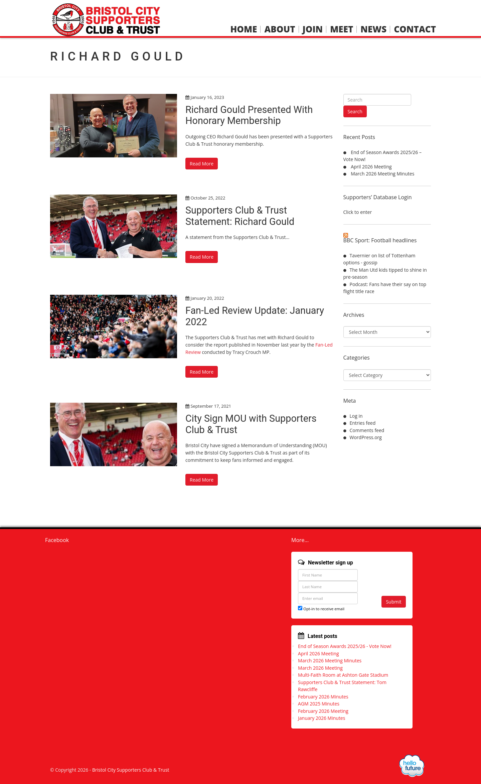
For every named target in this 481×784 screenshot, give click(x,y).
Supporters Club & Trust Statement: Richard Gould (242, 215)
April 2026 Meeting (371, 166)
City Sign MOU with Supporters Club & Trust (253, 422)
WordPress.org (366, 437)
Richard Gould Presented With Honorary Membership (251, 115)
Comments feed (367, 430)
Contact (415, 29)
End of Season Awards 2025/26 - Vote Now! (344, 645)
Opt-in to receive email (321, 607)
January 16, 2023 (207, 97)
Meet (341, 29)
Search (355, 111)
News (373, 29)
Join (313, 29)
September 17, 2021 (210, 405)
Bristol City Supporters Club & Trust (130, 768)
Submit (393, 600)
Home (243, 29)
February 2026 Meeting (323, 709)
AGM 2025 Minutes (318, 702)
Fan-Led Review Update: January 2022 (257, 315)
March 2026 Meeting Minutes (382, 173)
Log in (356, 416)
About (279, 29)
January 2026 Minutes (321, 716)
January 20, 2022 (207, 298)
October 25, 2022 (207, 197)
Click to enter (357, 212)
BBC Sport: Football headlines (380, 240)
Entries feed (363, 423)
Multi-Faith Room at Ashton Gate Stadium (343, 673)
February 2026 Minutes (323, 695)
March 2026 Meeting (320, 666)
